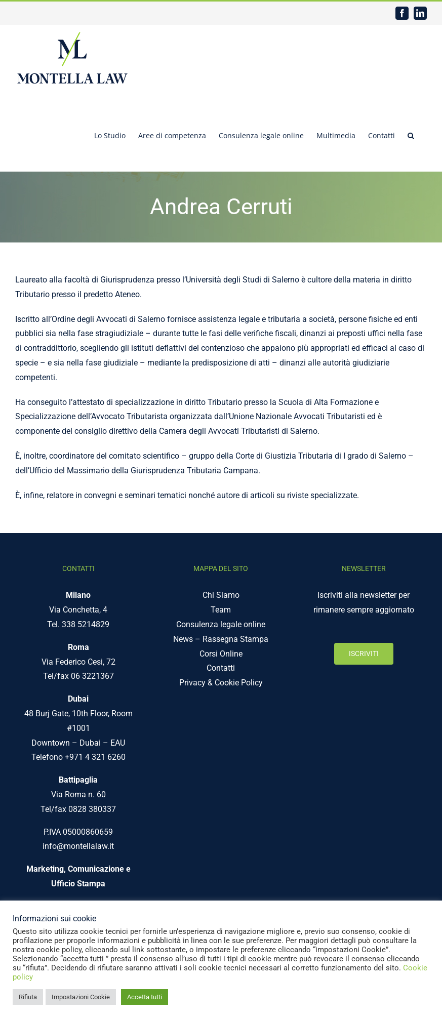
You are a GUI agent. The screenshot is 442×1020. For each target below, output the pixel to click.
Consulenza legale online (220, 624)
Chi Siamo (221, 595)
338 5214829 (85, 624)
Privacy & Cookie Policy (221, 682)
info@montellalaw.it (78, 846)
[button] (411, 134)
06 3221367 (92, 676)
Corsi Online (221, 654)
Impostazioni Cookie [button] (81, 997)
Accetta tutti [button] (144, 997)
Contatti (221, 668)
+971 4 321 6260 (95, 757)
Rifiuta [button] (28, 997)
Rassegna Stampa (235, 639)
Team (221, 610)
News (183, 639)
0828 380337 (92, 809)
